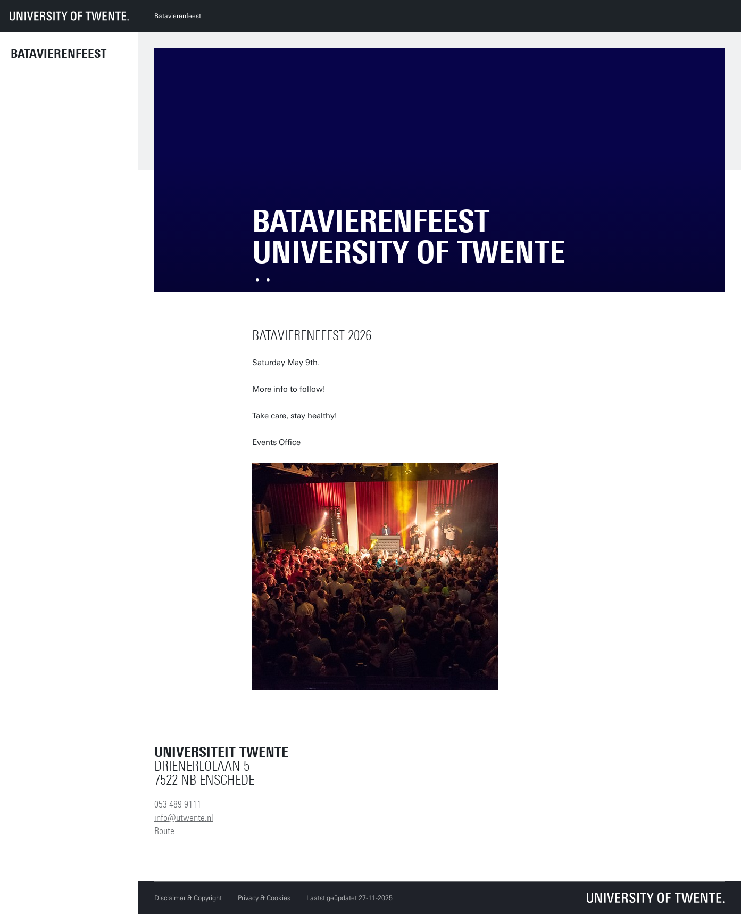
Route (164, 831)
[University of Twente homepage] (69, 16)
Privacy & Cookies (264, 898)
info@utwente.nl (183, 818)
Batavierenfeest (58, 54)
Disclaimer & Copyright (188, 898)
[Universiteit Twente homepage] (656, 897)
